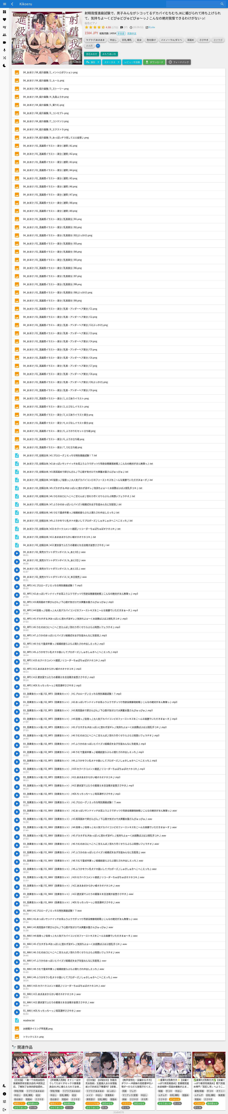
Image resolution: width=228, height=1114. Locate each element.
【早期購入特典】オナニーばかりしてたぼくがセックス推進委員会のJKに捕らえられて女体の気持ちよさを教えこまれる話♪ (65, 1084)
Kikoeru (25, 3)
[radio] (87, 27)
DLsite (151, 27)
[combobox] (193, 4)
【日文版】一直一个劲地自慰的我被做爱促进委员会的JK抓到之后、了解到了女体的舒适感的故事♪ (29, 1084)
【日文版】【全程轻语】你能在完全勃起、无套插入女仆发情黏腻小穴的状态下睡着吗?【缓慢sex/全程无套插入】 (101, 1084)
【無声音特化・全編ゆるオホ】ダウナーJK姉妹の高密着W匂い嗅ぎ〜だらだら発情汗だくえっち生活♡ (137, 1084)
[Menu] (4, 4)
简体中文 (131, 33)
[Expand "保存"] (92, 62)
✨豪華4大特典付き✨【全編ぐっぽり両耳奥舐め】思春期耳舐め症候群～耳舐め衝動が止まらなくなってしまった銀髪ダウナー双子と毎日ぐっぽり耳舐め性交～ (173, 1088)
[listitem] (4, 12)
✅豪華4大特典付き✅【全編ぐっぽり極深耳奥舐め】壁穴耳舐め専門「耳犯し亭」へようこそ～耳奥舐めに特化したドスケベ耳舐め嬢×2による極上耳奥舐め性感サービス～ (209, 1088)
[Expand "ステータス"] (111, 62)
